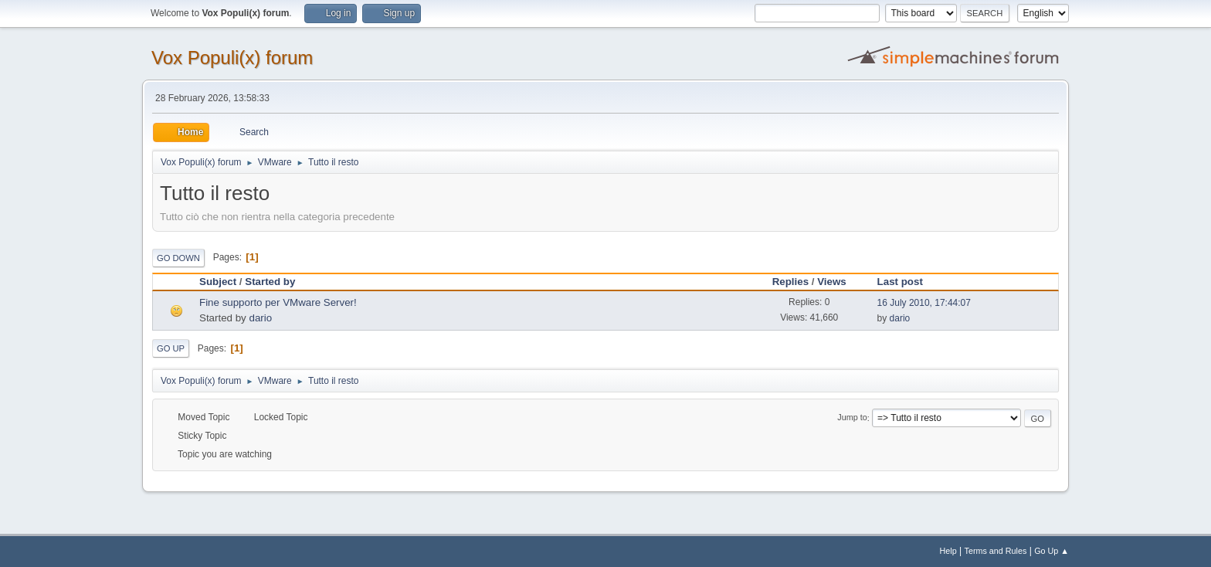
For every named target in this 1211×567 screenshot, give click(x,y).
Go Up (171, 348)
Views (831, 281)
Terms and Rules (996, 550)
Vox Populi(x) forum (232, 57)
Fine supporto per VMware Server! (278, 302)
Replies (790, 281)
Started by (270, 281)
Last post (907, 281)
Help (948, 550)
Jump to (852, 418)
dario (260, 318)
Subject (217, 281)
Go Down (178, 258)
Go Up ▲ (1051, 550)
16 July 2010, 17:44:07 (924, 302)
